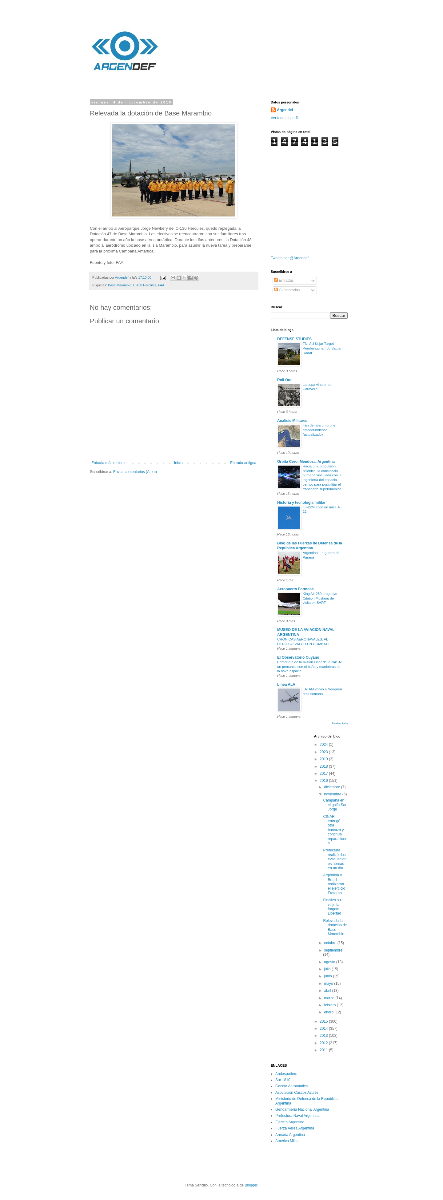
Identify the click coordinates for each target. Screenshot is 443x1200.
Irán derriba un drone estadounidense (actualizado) (319, 429)
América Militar (287, 1141)
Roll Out (284, 380)
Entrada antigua (243, 463)
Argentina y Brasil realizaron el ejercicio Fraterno (334, 884)
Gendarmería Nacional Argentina (302, 1109)
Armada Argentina (290, 1135)
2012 (324, 1043)
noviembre (333, 794)
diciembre (332, 787)
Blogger (251, 1185)
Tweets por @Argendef (290, 258)
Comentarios (287, 290)
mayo (329, 983)
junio (328, 976)
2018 (324, 766)
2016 (324, 780)
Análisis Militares (292, 420)
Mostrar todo (340, 723)
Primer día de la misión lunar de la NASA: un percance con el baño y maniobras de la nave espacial (309, 666)
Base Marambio (119, 285)
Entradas (283, 280)
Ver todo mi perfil (284, 118)
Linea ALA (286, 684)
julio (328, 969)
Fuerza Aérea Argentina (294, 1128)
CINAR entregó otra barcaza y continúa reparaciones (335, 829)
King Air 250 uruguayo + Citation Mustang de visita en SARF (321, 598)
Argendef (285, 110)
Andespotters (286, 1074)
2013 (324, 1035)
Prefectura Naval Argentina (297, 1115)
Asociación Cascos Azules (296, 1092)
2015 (324, 1021)
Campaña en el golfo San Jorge (335, 804)
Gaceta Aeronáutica (291, 1086)
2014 (324, 1028)
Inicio (178, 463)
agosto (330, 962)
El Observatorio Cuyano (298, 657)
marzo (329, 998)
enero (329, 1012)
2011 (324, 1050)
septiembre (333, 950)
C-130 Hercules (144, 285)
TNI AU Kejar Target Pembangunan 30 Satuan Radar (322, 348)
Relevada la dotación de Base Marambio (335, 927)
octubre (330, 943)
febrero (330, 1005)
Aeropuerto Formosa (295, 589)
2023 (324, 752)
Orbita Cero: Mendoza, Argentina (306, 461)
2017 (324, 773)
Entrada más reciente (108, 463)
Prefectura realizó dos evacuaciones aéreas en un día (334, 859)
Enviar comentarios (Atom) (135, 472)
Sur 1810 (282, 1080)
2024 (324, 744)
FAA (161, 285)
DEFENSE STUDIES (294, 339)
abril (328, 990)
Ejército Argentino (289, 1122)
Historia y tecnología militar (301, 502)
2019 (324, 759)
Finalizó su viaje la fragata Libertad (332, 906)
